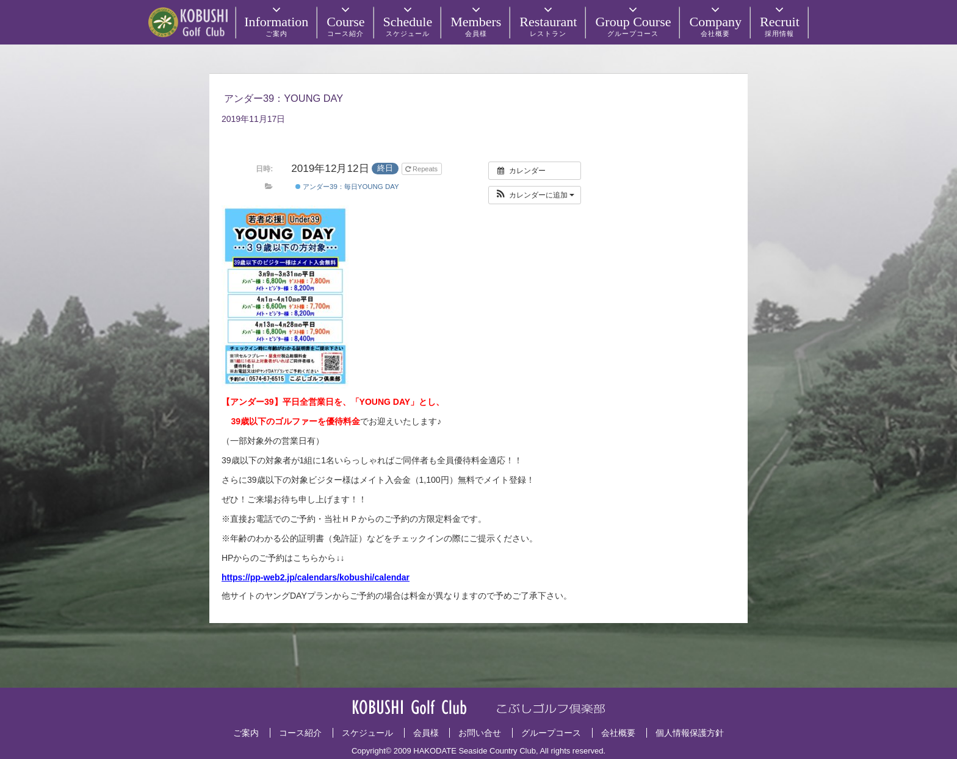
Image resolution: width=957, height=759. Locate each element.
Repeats (422, 169)
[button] (535, 195)
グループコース (551, 733)
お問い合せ (479, 733)
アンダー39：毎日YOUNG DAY (347, 186)
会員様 (426, 733)
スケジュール (367, 733)
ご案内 (246, 733)
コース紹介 (300, 733)
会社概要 (618, 733)
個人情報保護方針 (689, 733)
